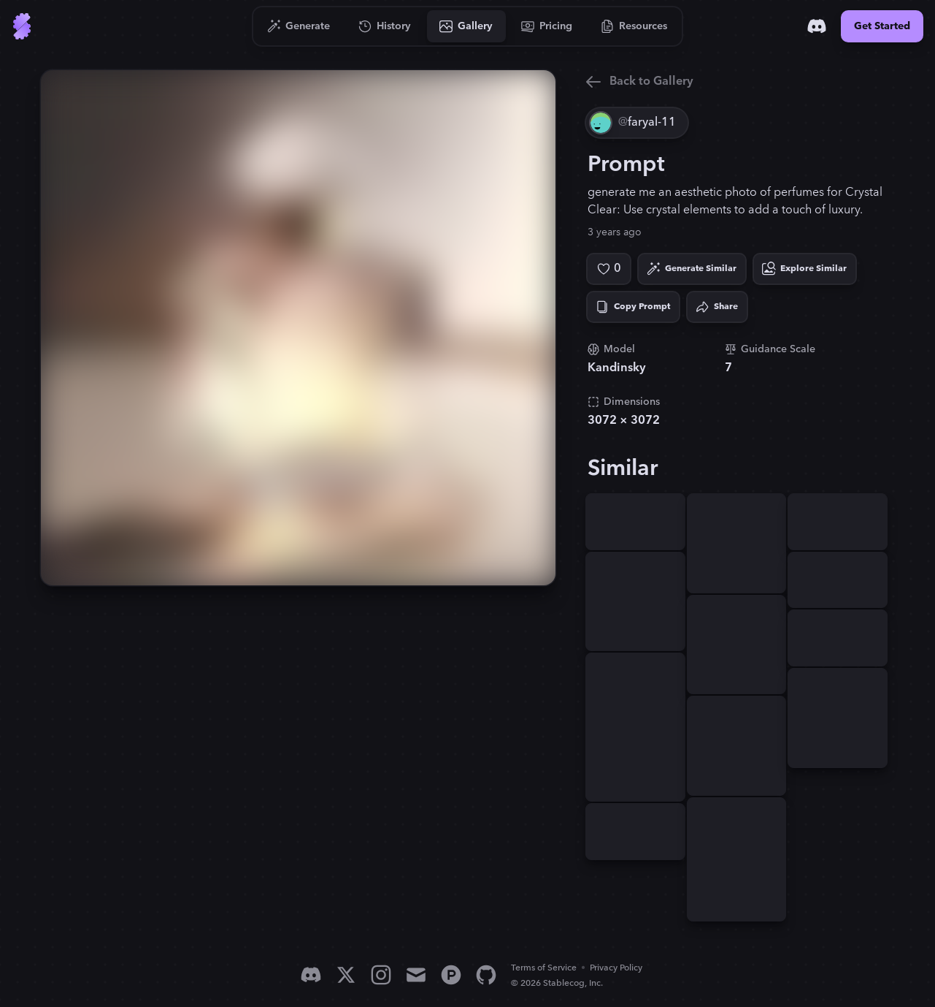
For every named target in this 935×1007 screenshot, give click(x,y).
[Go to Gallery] (466, 26)
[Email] (416, 974)
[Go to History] (385, 26)
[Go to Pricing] (547, 26)
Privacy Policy (616, 968)
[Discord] (817, 26)
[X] (345, 974)
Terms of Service (544, 968)
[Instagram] (381, 974)
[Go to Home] (22, 26)
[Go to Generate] (299, 26)
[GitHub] (486, 974)
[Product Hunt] (451, 974)
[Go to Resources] (634, 26)
